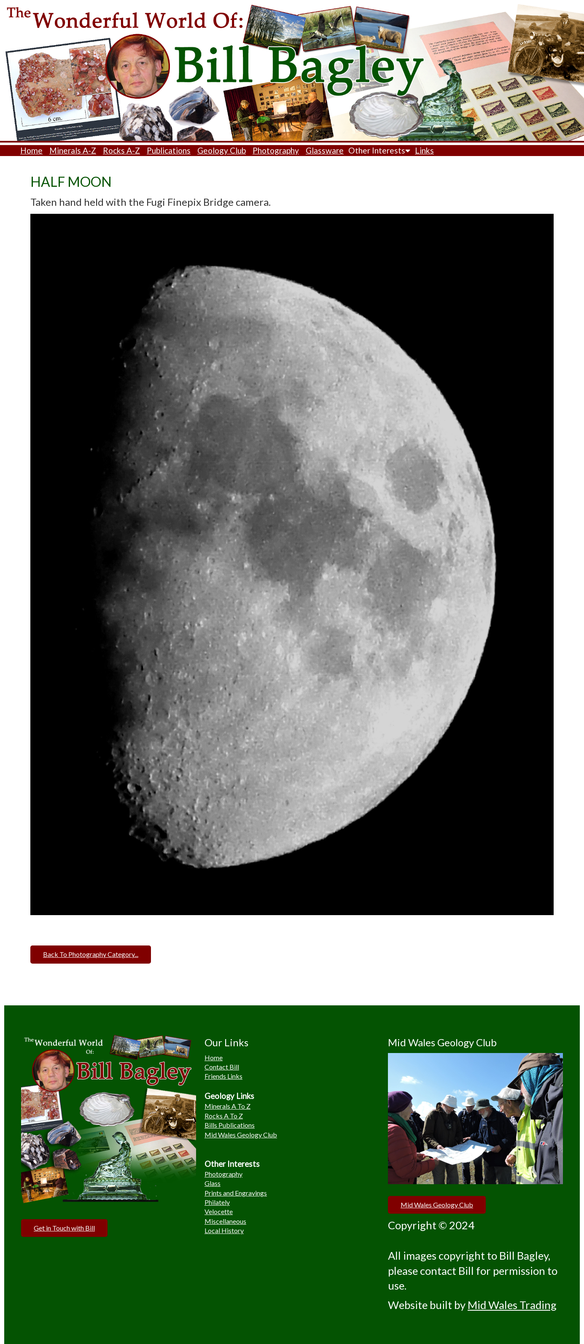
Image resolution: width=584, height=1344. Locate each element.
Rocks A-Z (121, 150)
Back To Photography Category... (90, 954)
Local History (224, 1230)
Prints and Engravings (236, 1193)
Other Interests (379, 150)
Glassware (325, 150)
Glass (213, 1183)
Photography (276, 150)
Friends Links (223, 1076)
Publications (169, 150)
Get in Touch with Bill (64, 1228)
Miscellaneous (225, 1221)
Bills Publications (230, 1125)
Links (424, 150)
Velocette (219, 1211)
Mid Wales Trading (512, 1304)
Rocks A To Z (224, 1116)
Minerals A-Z (72, 150)
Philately (217, 1202)
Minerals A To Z (227, 1106)
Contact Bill (222, 1067)
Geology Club (221, 150)
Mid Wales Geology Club (241, 1135)
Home (31, 150)
